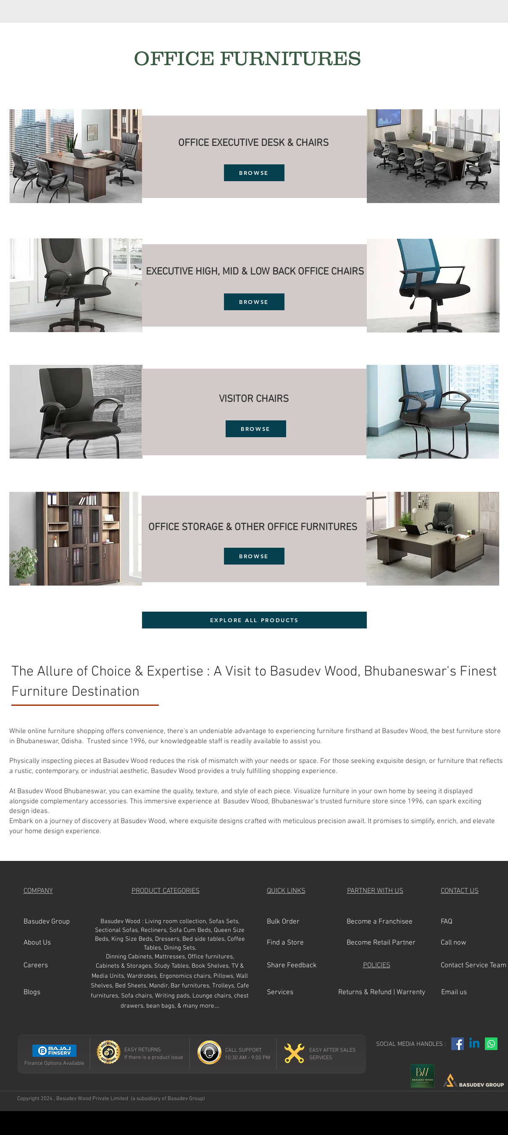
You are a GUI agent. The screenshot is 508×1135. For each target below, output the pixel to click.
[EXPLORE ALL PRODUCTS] (254, 620)
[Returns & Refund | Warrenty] (381, 993)
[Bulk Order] (296, 922)
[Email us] (469, 993)
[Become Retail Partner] (381, 943)
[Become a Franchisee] (380, 922)
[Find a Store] (296, 943)
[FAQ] (469, 922)
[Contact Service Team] (473, 966)
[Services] (296, 993)
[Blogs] (53, 993)
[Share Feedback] (296, 966)
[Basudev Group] (53, 922)
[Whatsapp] (491, 1043)
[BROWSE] (254, 172)
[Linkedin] (474, 1043)
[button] (53, 943)
